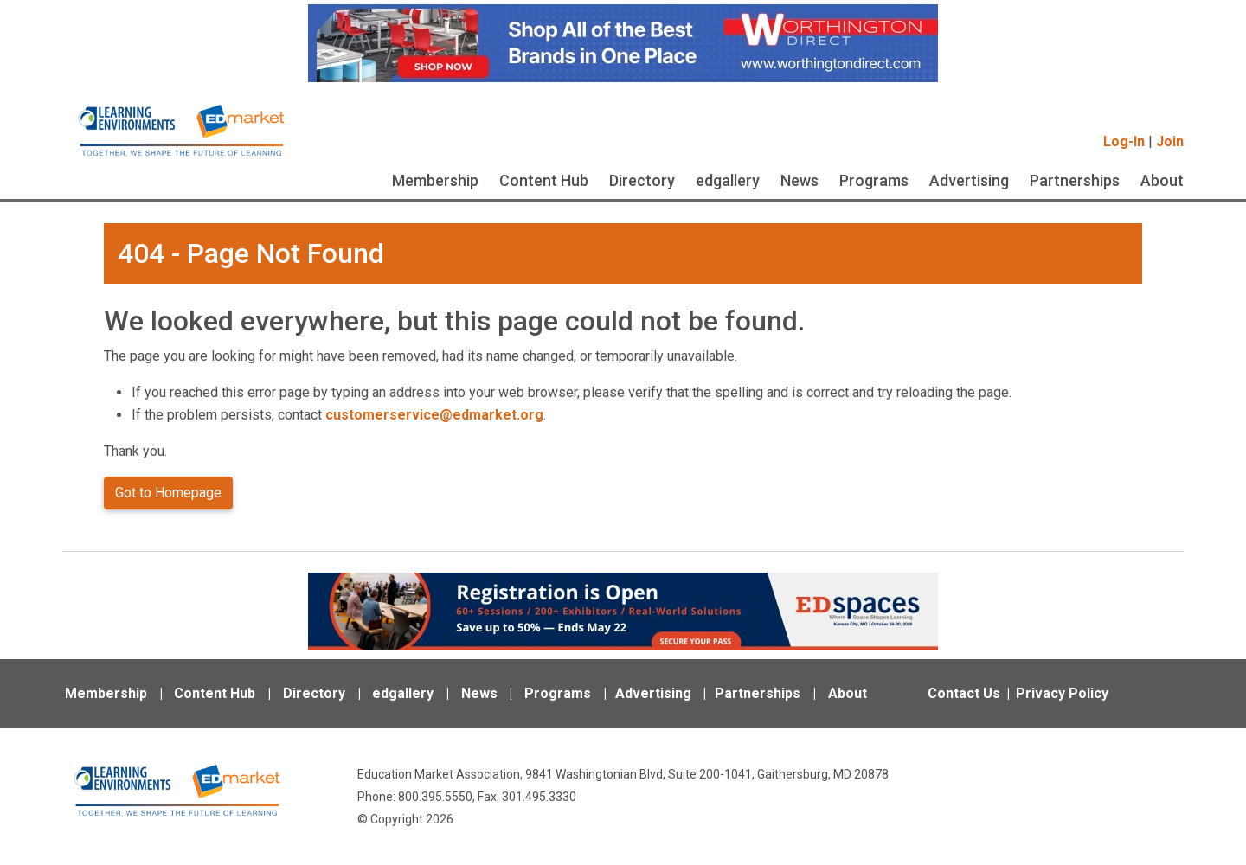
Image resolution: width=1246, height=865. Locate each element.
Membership (435, 180)
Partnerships (1075, 180)
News (799, 180)
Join (1170, 141)
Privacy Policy (1062, 693)
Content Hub (543, 180)
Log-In (1124, 141)
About (1162, 180)
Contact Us (964, 693)
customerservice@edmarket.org (434, 415)
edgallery (728, 180)
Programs (874, 180)
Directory (642, 180)
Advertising (969, 180)
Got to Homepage (168, 492)
